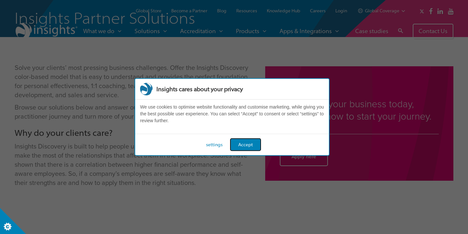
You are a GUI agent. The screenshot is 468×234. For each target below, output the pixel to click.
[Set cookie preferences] (13, 221)
